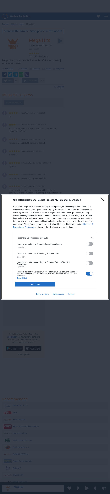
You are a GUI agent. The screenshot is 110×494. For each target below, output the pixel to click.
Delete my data (42, 294)
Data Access (58, 294)
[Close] (103, 200)
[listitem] (55, 237)
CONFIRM (35, 284)
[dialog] (55, 247)
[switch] (89, 244)
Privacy (71, 294)
